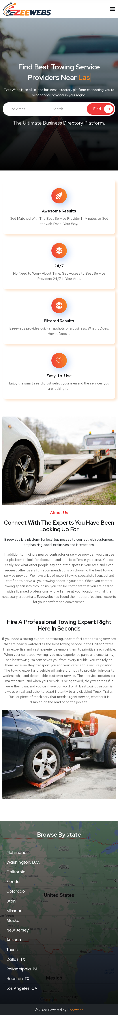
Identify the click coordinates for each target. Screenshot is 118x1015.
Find (103, 109)
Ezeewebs (75, 1010)
